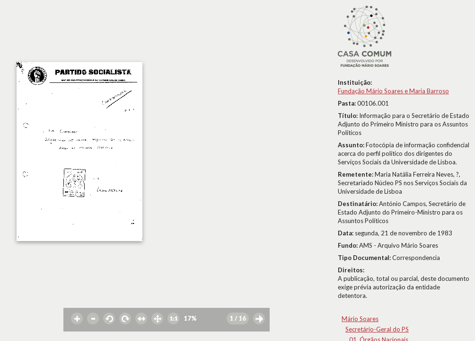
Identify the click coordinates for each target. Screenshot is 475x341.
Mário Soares (360, 319)
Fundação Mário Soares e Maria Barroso (393, 91)
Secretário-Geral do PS (377, 329)
